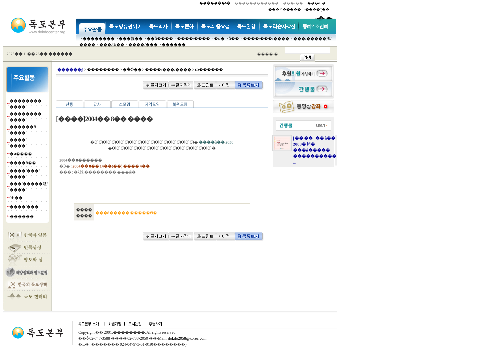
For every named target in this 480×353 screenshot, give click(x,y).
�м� (219, 38)
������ (174, 44)
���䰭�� (131, 38)
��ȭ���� (160, 38)
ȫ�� (234, 38)
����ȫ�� (23, 163)
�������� (99, 38)
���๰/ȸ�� (111, 44)
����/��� (142, 44)
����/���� (193, 38)
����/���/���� (266, 38)
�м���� (21, 154)
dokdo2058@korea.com (187, 338)
